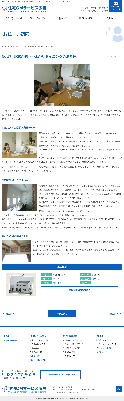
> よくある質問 (69, 352)
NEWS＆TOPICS (10, 340)
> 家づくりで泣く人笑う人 (73, 344)
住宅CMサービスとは (14, 19)
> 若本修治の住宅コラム (72, 340)
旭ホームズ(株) (99, 279)
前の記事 (10, 314)
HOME (6, 336)
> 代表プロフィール (103, 340)
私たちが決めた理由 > (79, 290)
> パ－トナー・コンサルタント (108, 344)
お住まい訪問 (62, 19)
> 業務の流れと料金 (37, 344)
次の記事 (114, 314)
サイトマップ (101, 352)
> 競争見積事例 (36, 352)
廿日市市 (57, 283)
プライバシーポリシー (104, 348)
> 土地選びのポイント (71, 356)
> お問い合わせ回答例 (71, 348)
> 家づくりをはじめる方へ (40, 340)
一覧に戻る (62, 314)
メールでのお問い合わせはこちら (60, 374)
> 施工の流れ (35, 348)
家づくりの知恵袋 (86, 19)
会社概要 (110, 19)
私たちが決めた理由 (38, 19)
